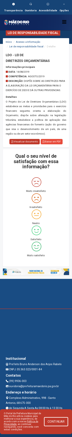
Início (9, 41)
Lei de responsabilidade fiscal (26, 46)
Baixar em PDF (52, 141)
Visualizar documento (24, 141)
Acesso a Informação (28, 41)
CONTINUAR (56, 421)
